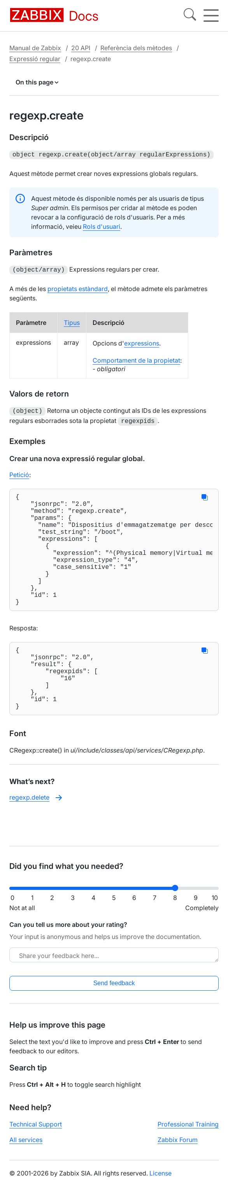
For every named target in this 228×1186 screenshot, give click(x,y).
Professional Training (188, 1130)
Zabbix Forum (178, 1146)
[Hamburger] (211, 15)
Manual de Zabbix (35, 48)
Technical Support (35, 1130)
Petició (19, 471)
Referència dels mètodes (136, 48)
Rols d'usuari (101, 226)
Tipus (72, 321)
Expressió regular (34, 59)
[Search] (190, 15)
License (160, 1179)
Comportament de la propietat (136, 359)
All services (25, 1146)
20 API (80, 48)
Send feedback (114, 989)
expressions (141, 342)
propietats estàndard (77, 287)
